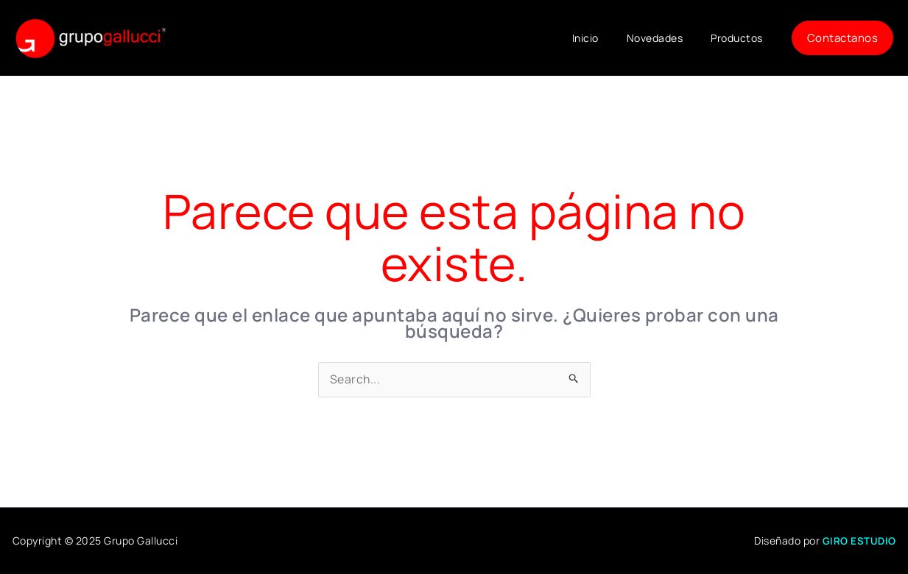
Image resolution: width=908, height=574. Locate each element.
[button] (843, 38)
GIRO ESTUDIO (859, 541)
